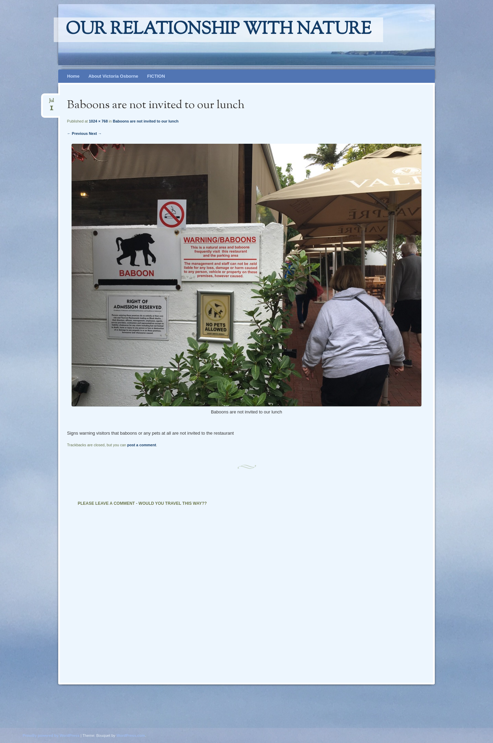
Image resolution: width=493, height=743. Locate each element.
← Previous (77, 133)
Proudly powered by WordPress (51, 735)
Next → (95, 133)
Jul (51, 103)
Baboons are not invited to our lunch (145, 121)
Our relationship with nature (218, 29)
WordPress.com (130, 735)
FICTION (156, 76)
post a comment (141, 445)
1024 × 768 (98, 121)
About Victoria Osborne (113, 76)
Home (73, 76)
